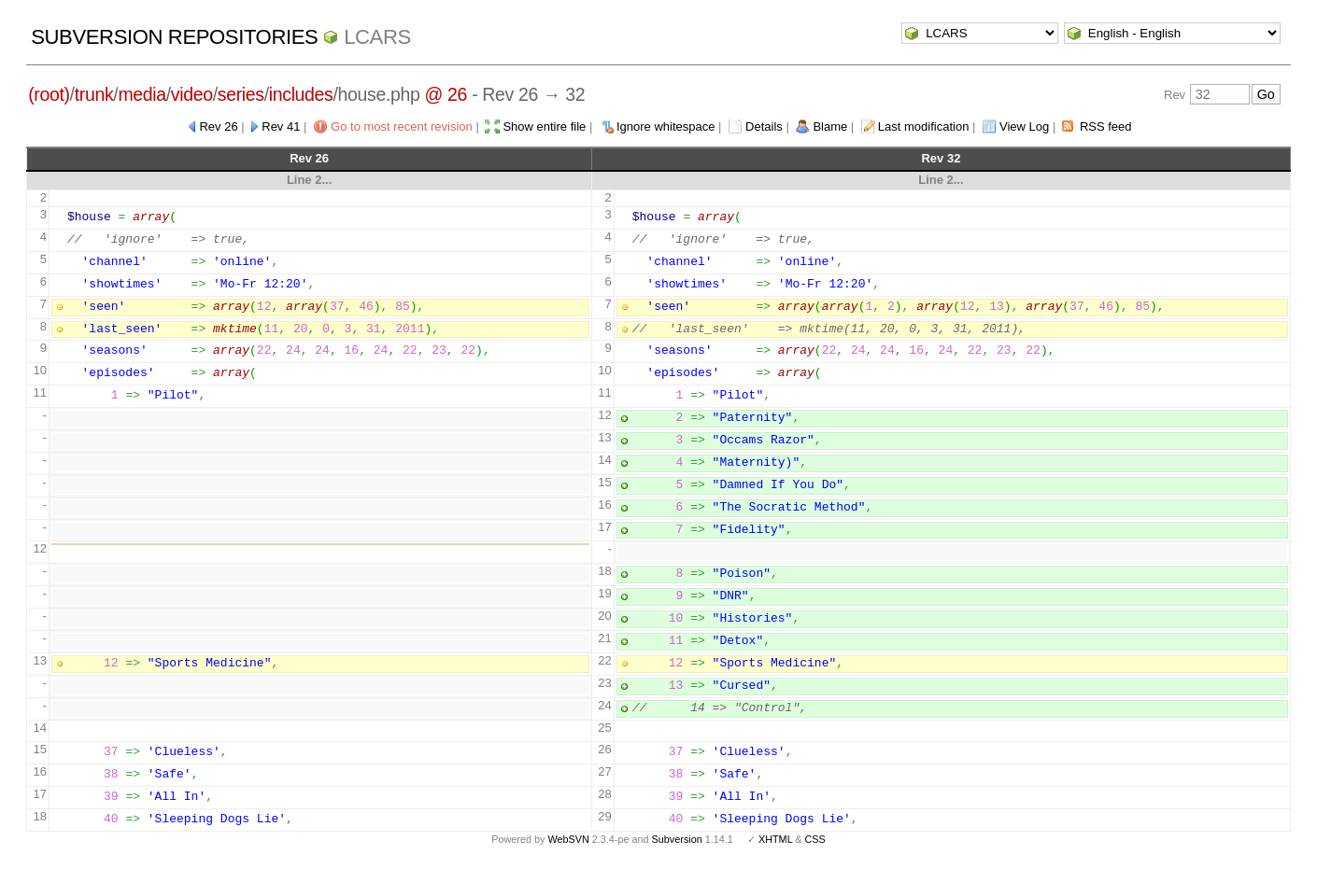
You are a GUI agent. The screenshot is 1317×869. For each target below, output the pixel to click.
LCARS (377, 37)
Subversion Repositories (174, 37)
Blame (830, 126)
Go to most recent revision (402, 126)
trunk (94, 94)
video (192, 94)
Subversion (677, 839)
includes (301, 94)
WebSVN (567, 839)
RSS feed (1106, 126)
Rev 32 (940, 158)
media (141, 94)
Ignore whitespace (665, 126)
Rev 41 (281, 126)
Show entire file (544, 126)
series (241, 94)
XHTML (775, 839)
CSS (815, 839)
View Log (1024, 126)
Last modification (924, 126)
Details (764, 126)
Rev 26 (218, 126)
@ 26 (446, 94)
